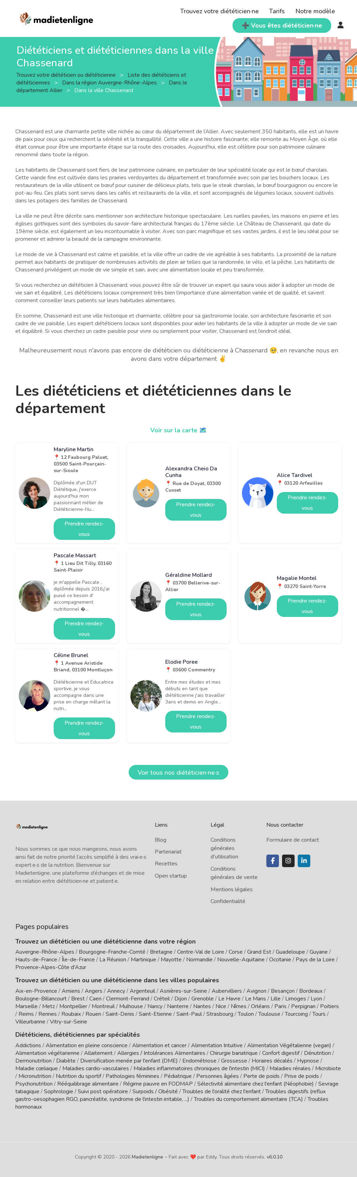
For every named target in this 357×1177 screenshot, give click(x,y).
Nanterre (178, 1006)
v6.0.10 (274, 1157)
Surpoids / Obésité (155, 1091)
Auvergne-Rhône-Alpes (44, 952)
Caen (95, 999)
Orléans (260, 1006)
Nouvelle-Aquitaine (241, 959)
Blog (160, 840)
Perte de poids (261, 1076)
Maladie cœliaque (36, 1068)
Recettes (166, 863)
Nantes (202, 1006)
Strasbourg (219, 1014)
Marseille (26, 1006)
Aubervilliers (227, 991)
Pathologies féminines (132, 1076)
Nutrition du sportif (78, 1076)
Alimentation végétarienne (47, 1053)
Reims (26, 1014)
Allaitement (98, 1053)
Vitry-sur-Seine (68, 1022)
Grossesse (234, 1061)
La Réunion (112, 959)
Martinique (143, 959)
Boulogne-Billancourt (41, 999)
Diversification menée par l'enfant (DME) (129, 1061)
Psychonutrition (34, 1084)
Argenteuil (142, 991)
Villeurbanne (30, 1022)
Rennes (47, 1014)
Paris (280, 1006)
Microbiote (328, 1068)
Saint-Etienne (155, 1014)
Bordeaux (310, 991)
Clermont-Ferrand (127, 999)
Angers (93, 991)
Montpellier (73, 1006)
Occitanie (280, 959)
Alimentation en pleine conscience (87, 1045)
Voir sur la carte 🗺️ (178, 430)
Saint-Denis (120, 1014)
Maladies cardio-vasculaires (95, 1068)
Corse (236, 952)
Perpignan (303, 1006)
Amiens (71, 991)
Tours (319, 1014)
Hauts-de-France (36, 959)
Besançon (283, 991)
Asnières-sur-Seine (183, 991)
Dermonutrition (34, 1061)
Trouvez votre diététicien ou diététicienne (66, 75)
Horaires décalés (272, 1061)
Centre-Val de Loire (200, 952)
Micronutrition (34, 1076)
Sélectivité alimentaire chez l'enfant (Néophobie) (255, 1084)
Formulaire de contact (292, 840)
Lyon (316, 999)
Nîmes (238, 1006)
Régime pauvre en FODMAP (158, 1084)
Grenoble (202, 999)
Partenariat (168, 852)
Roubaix (71, 1014)
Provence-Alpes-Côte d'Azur (50, 967)
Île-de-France (78, 959)
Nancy (154, 1006)
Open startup (171, 876)
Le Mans (255, 999)
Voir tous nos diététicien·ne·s (178, 772)
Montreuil (103, 1006)
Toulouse (269, 1014)
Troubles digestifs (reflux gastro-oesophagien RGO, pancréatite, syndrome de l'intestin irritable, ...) (170, 1095)
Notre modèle (315, 11)
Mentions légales (232, 889)
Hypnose (308, 1061)
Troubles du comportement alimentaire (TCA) (248, 1099)
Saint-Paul (189, 1014)
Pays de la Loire (315, 959)
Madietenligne (147, 1157)
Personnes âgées (217, 1076)
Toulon (246, 1014)
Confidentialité (228, 901)
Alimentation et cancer (159, 1045)
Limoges (295, 999)
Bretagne (161, 952)
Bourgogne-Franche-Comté (112, 952)
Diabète (66, 1061)
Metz (48, 1006)
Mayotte (171, 959)
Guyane (319, 952)
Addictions (28, 1045)
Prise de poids (301, 1076)
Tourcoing (296, 1014)
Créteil (162, 999)
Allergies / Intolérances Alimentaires (161, 1053)
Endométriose (199, 1061)
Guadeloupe (290, 952)
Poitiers (329, 1006)
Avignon (256, 991)
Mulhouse (131, 1006)
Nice (220, 1006)
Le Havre (229, 999)
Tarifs (277, 11)
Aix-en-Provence (36, 991)
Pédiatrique (178, 1076)
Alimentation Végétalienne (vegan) (289, 1045)
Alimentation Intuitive (217, 1045)
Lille (276, 999)
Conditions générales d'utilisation (224, 848)
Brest (78, 999)
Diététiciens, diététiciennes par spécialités (77, 1034)
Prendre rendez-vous (84, 529)
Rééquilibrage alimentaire (88, 1084)
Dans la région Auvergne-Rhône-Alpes (110, 83)
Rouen (93, 1014)
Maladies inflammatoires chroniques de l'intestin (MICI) (199, 1068)
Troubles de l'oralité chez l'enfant (221, 1091)
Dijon (180, 999)
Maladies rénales (290, 1068)
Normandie (199, 959)
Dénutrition (317, 1053)
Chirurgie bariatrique (234, 1053)
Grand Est (259, 952)
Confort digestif (280, 1053)
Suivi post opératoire (103, 1091)
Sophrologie (58, 1091)
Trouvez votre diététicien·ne (219, 11)
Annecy (116, 991)
